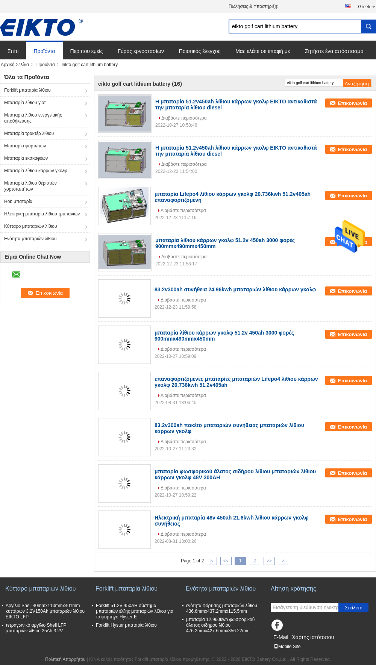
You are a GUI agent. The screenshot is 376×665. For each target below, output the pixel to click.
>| (283, 561)
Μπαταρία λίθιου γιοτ (25, 102)
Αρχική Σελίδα (15, 64)
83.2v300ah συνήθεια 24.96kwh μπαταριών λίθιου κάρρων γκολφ (235, 289)
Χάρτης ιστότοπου (313, 637)
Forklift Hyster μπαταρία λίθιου (126, 625)
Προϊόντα (44, 51)
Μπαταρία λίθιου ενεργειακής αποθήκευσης (33, 118)
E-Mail (280, 637)
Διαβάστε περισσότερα (184, 118)
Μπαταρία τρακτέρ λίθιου (29, 133)
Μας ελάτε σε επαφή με (262, 51)
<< (226, 561)
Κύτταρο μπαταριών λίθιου (30, 226)
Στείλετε (353, 607)
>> (269, 561)
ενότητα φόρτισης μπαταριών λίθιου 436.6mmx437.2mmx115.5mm (221, 608)
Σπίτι (13, 51)
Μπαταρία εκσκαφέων (26, 158)
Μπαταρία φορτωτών (25, 145)
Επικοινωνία (352, 103)
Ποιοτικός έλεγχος (199, 51)
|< (211, 561)
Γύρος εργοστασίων (141, 51)
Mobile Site (287, 646)
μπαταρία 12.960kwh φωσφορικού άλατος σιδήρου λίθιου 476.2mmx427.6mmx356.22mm (220, 625)
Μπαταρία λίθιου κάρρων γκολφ (35, 170)
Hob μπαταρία (18, 201)
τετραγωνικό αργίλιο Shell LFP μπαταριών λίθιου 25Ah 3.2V (36, 628)
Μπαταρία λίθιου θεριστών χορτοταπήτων (30, 186)
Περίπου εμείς (86, 51)
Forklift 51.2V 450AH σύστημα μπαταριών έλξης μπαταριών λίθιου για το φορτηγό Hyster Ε (134, 611)
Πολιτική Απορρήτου (65, 659)
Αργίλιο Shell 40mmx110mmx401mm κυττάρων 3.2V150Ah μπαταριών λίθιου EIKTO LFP (45, 611)
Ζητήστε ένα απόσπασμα (334, 51)
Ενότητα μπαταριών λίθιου (30, 238)
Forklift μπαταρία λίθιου (27, 90)
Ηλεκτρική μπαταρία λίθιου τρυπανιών (42, 214)
